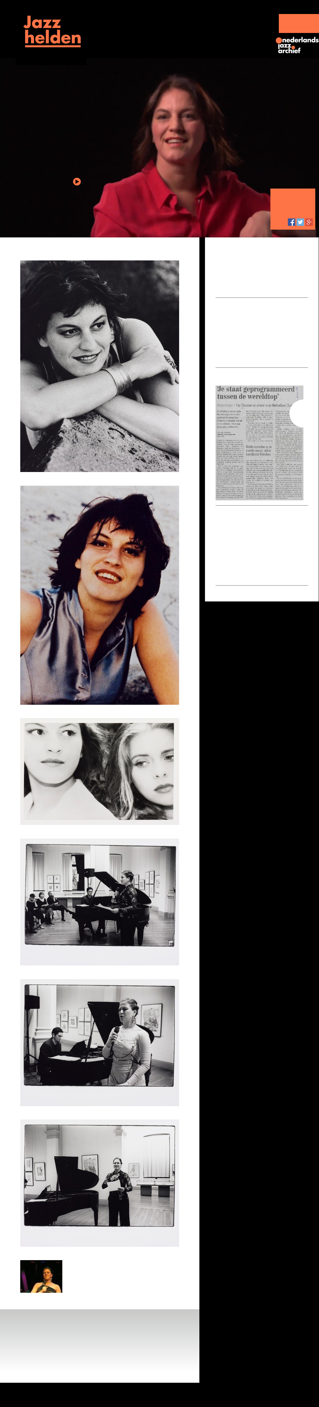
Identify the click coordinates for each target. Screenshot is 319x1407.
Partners (141, 1394)
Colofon (161, 1394)
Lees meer (283, 286)
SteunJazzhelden (299, 23)
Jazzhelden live (187, 19)
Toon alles (230, 351)
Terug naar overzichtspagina (151, 249)
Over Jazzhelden (111, 1394)
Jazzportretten (125, 19)
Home (25, 60)
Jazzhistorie (245, 19)
